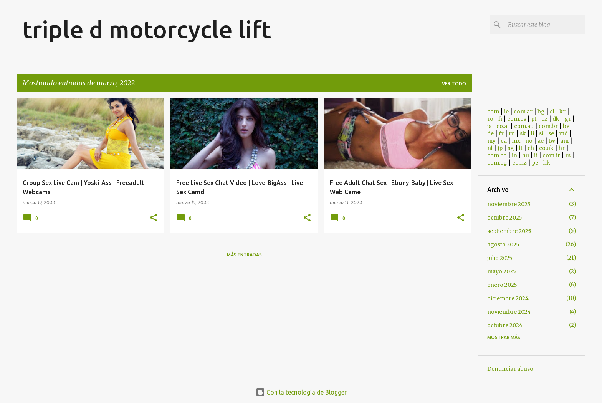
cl (552, 111)
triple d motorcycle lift (147, 29)
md (563, 133)
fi (500, 118)
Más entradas (244, 254)
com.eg (497, 162)
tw (552, 140)
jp (500, 148)
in (514, 155)
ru (512, 133)
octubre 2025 (504, 217)
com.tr (551, 155)
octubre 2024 (505, 325)
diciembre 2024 (508, 298)
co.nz (519, 162)
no (529, 140)
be (566, 126)
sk (523, 133)
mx (516, 140)
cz (544, 118)
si (541, 133)
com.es (516, 118)
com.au (524, 126)
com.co (497, 155)
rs (568, 155)
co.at (502, 126)
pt (533, 118)
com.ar (523, 111)
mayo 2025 (501, 271)
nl (490, 148)
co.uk (546, 148)
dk (555, 118)
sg (511, 148)
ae (541, 140)
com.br (548, 126)
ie (506, 111)
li (532, 133)
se (551, 133)
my (491, 140)
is (489, 126)
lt (521, 148)
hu (525, 155)
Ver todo (454, 83)
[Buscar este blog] (545, 24)
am (564, 140)
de (490, 133)
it (536, 155)
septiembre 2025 (509, 231)
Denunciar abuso (510, 368)
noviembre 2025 (509, 204)
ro (490, 118)
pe (535, 162)
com (493, 111)
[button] (153, 218)
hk (546, 162)
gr (567, 118)
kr (562, 111)
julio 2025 (500, 258)
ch (531, 148)
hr (562, 148)
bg (541, 111)
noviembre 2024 (509, 311)
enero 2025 (502, 284)
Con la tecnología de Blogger (301, 392)
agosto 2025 (503, 244)
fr (501, 133)
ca (504, 140)
